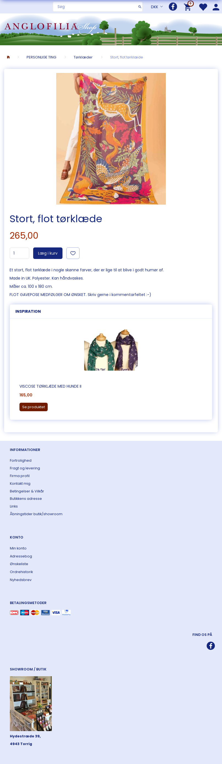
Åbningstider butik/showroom (36, 514)
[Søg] (139, 6)
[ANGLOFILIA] (111, 29)
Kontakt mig (20, 483)
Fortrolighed (21, 460)
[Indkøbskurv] (188, 6)
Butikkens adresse (26, 498)
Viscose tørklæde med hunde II (50, 386)
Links (14, 506)
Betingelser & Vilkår (27, 491)
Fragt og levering (25, 468)
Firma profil (20, 475)
